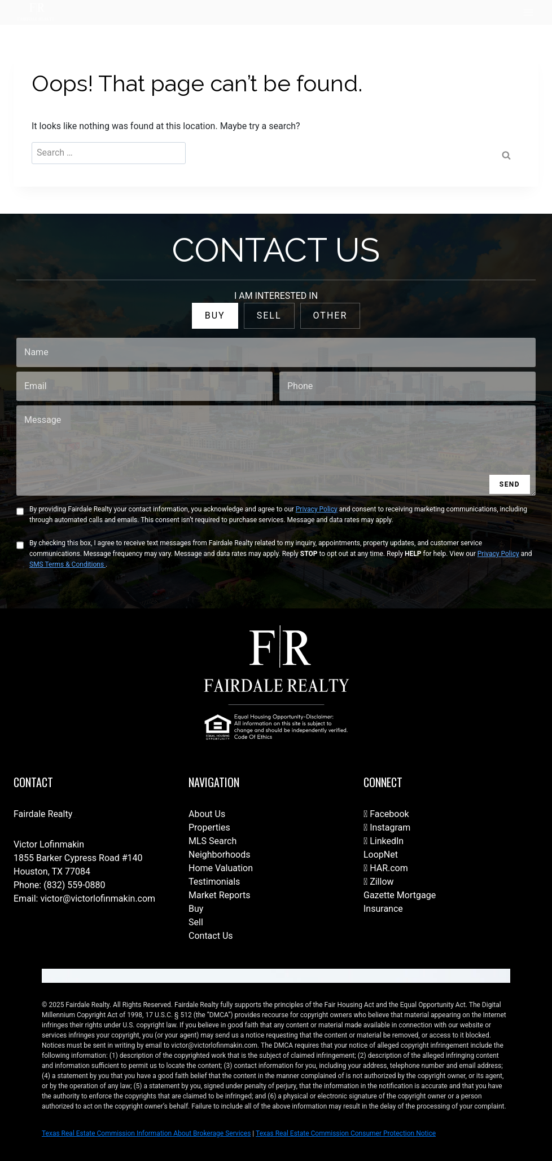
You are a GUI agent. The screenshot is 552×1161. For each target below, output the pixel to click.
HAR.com (385, 868)
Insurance (383, 908)
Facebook (386, 814)
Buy (196, 908)
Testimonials (214, 881)
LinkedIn (383, 841)
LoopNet (380, 854)
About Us (207, 814)
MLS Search (212, 841)
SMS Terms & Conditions (67, 564)
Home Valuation (221, 868)
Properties (209, 827)
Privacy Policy (317, 509)
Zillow (378, 881)
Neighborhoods (219, 854)
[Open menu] (528, 12)
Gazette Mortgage (399, 895)
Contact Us (211, 935)
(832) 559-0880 (74, 885)
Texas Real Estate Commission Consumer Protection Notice (346, 1133)
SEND (510, 484)
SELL (269, 315)
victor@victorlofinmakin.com (97, 898)
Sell (196, 922)
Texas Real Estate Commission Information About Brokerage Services (146, 1133)
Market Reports (220, 895)
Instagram (386, 827)
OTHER (330, 315)
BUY (215, 315)
